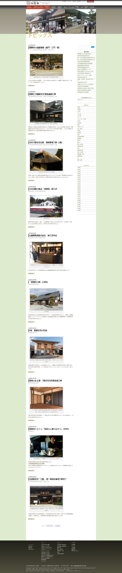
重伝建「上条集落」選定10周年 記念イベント (86, 80)
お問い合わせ (90, 1)
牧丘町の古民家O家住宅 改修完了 (84, 90)
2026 (79, 167)
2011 (79, 196)
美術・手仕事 (80, 152)
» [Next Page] (55, 525)
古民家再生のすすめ (47, 7)
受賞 (78, 124)
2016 (79, 187)
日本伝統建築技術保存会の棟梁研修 (84, 63)
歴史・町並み (48, 49)
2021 (79, 177)
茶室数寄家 (79, 156)
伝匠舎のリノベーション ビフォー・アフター (46, 550)
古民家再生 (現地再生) (53, 7)
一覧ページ (79, 99)
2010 (79, 198)
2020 (79, 179)
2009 (79, 200)
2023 (79, 173)
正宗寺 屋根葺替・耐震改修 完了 (84, 73)
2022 (79, 175)
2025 (79, 169)
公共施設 (79, 122)
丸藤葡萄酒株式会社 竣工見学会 (43, 235)
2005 (79, 208)
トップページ (31, 544)
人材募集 (74, 1)
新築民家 (30, 332)
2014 (79, 191)
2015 (79, 189)
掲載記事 (79, 1)
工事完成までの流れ (45, 553)
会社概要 (64, 1)
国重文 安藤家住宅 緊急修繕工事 (42, 94)
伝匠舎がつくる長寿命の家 (46, 556)
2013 (79, 192)
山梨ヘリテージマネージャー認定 (84, 75)
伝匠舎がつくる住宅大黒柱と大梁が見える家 (38, 7)
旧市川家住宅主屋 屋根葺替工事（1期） (46, 142)
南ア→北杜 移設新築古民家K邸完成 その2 (86, 57)
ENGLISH (30, 546)
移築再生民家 (42, 191)
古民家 (78, 130)
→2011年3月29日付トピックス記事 (36, 463)
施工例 (42, 49)
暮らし (78, 142)
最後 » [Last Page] (58, 525)
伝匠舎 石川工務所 (38, 3)
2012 (79, 194)
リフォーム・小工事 (81, 119)
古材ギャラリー (80, 126)
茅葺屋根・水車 (77, 7)
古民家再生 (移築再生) (59, 7)
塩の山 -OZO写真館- (45, 558)
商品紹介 (79, 132)
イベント (30, 49)
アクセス (69, 1)
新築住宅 (65, 7)
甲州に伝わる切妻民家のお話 (47, 555)
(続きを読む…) (31, 85)
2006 (79, 206)
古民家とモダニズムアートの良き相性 (85, 84)
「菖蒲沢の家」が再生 (38, 282)
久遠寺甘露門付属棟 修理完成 (83, 61)
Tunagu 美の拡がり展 (82, 82)
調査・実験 (79, 160)
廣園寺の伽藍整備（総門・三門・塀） (45, 47)
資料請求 (30, 547)
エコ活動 (79, 115)
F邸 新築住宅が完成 (38, 330)
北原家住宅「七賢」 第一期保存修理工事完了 (48, 479)
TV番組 (79, 109)
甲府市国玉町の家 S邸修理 (83, 92)
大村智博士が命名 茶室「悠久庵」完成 (85, 88)
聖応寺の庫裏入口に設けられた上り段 (85, 71)
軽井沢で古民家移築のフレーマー (84, 69)
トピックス (84, 1)
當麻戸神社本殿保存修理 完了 (83, 55)
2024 (79, 171)
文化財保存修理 (86, 7)
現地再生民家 (42, 237)
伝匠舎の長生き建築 (29, 7)
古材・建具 (79, 128)
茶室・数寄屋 (71, 7)
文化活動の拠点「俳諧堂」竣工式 (43, 189)
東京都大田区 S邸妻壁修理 (83, 86)
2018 (79, 183)
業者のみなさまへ (75, 550)
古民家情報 (92, 7)
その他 (78, 111)
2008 (79, 202)
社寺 (53, 49)
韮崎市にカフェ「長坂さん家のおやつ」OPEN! (49, 429)
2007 (79, 204)
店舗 (82, 7)
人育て (78, 120)
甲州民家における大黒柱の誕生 (83, 53)
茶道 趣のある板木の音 (82, 77)
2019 (79, 181)
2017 (79, 185)
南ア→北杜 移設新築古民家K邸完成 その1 (86, 59)
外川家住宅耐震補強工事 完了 (83, 67)
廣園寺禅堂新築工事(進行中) (83, 65)
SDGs (78, 107)
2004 (79, 210)
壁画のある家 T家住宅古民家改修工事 (45, 381)
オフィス (79, 117)
